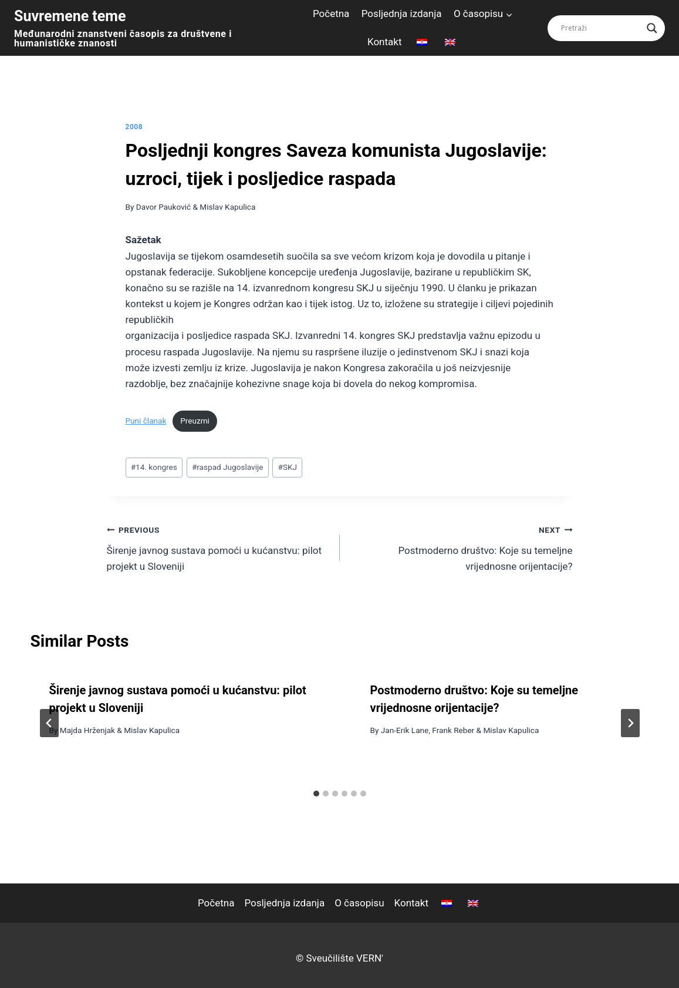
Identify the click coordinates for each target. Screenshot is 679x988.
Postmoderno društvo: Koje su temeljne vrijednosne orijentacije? (461, 547)
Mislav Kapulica (227, 206)
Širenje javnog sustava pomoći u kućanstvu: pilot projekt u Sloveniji (218, 547)
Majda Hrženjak (87, 730)
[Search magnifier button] (652, 28)
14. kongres (154, 467)
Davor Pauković (163, 206)
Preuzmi (195, 420)
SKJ (287, 467)
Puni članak (146, 420)
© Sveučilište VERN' (339, 958)
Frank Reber (453, 730)
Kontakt (384, 42)
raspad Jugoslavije (228, 467)
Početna (331, 13)
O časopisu (359, 903)
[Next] (630, 723)
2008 (134, 127)
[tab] (316, 794)
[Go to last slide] (49, 723)
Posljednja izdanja (402, 13)
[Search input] (601, 28)
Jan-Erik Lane (405, 730)
